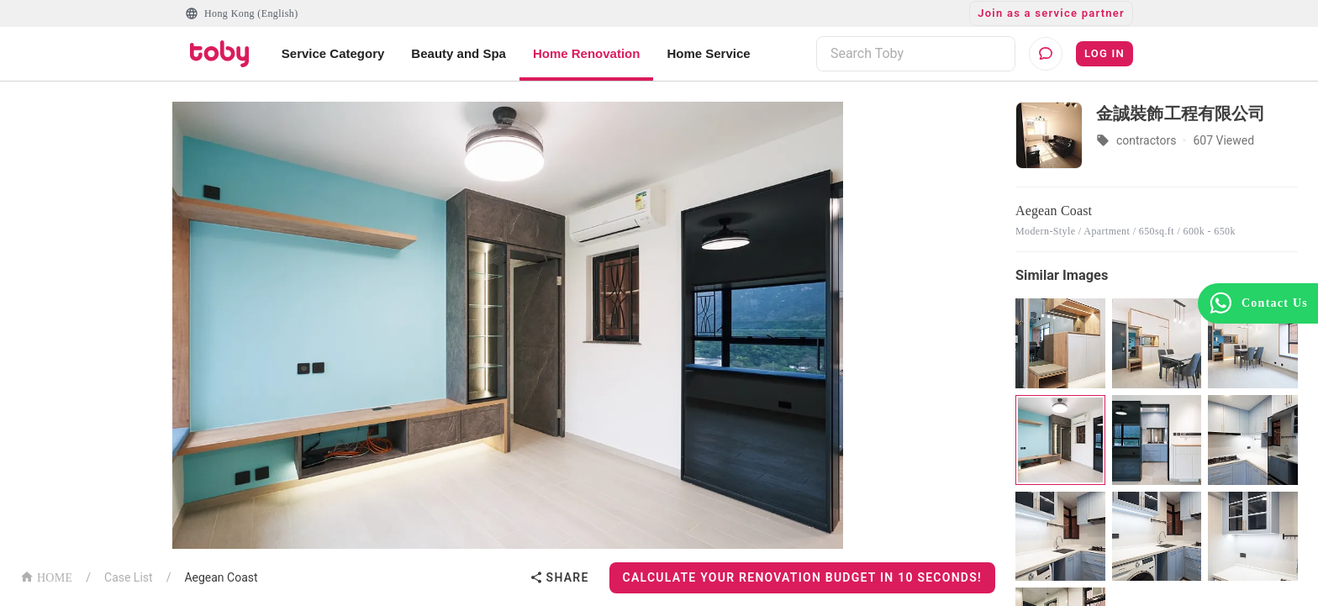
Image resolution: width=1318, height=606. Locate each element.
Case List (128, 577)
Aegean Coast (220, 577)
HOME (46, 576)
